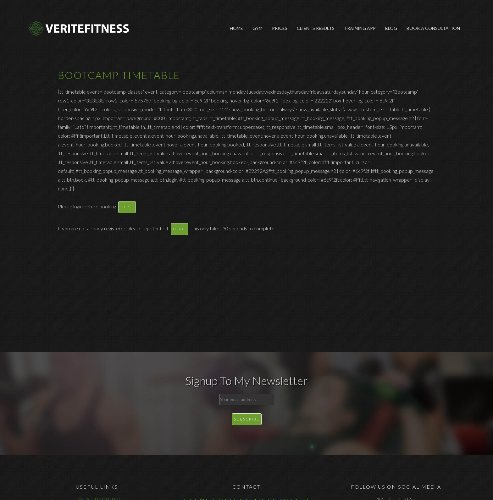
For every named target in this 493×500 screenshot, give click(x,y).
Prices (279, 28)
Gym (257, 28)
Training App (360, 28)
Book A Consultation (433, 28)
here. (127, 207)
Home (236, 28)
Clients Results (316, 28)
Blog (391, 28)
